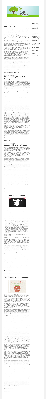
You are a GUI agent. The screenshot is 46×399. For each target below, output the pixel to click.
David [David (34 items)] (38, 36)
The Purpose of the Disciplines (16, 278)
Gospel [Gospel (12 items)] (33, 40)
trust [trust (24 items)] (35, 50)
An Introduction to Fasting (14, 195)
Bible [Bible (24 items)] (34, 33)
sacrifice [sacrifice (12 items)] (38, 47)
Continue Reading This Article (9, 72)
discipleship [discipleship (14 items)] (36, 37)
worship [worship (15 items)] (37, 50)
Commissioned (10, 26)
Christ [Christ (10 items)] (36, 33)
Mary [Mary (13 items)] (32, 44)
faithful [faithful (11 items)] (40, 37)
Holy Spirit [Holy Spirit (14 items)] (35, 40)
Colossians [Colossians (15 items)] (37, 34)
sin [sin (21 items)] (39, 49)
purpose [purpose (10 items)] (36, 47)
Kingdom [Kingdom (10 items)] (38, 43)
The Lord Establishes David (35, 28)
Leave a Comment (17, 72)
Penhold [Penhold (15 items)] (35, 46)
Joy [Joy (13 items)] (32, 43)
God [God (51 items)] (39, 39)
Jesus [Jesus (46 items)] (33, 42)
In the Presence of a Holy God (35, 27)
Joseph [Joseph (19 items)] (38, 42)
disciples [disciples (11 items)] (33, 37)
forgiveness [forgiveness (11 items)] (33, 39)
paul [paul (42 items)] (33, 46)
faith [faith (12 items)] (38, 37)
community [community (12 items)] (33, 36)
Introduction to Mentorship (35, 23)
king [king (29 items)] (35, 43)
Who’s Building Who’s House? (35, 24)
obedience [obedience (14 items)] (38, 44)
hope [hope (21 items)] (38, 40)
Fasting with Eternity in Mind (15, 145)
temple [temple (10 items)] (33, 50)
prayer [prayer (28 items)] (33, 47)
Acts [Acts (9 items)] (32, 33)
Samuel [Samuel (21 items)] (33, 49)
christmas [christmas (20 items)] (38, 33)
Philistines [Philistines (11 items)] (38, 46)
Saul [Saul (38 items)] (36, 49)
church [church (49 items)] (34, 35)
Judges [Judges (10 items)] (33, 43)
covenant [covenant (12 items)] (36, 36)
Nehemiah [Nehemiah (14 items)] (35, 44)
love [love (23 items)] (39, 43)
